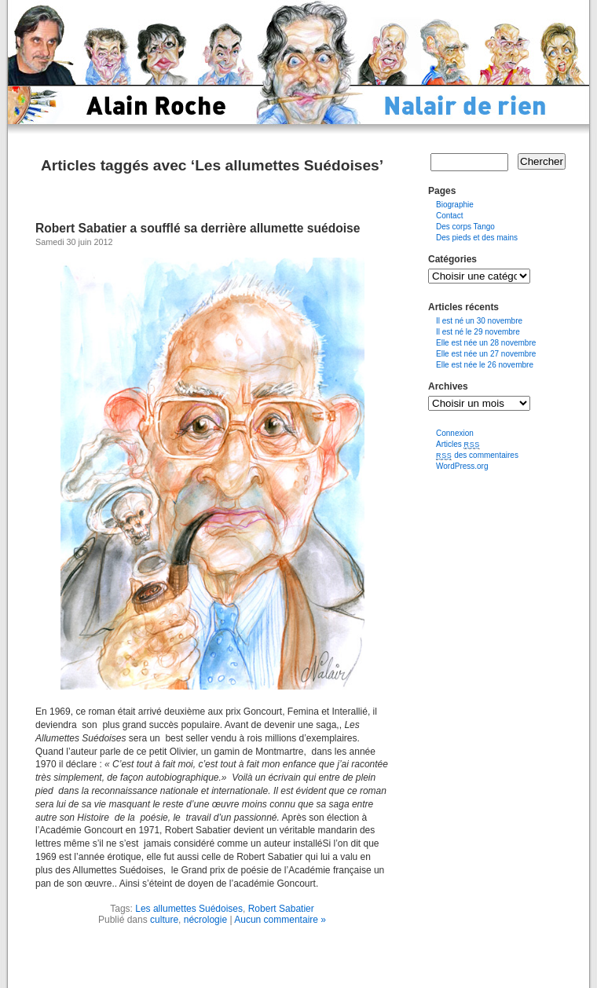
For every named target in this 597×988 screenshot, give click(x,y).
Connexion (455, 433)
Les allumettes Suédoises (189, 908)
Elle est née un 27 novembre (486, 353)
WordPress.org (462, 466)
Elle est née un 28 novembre (486, 342)
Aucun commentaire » (280, 919)
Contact (449, 215)
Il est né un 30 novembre (479, 321)
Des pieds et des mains (477, 237)
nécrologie (205, 919)
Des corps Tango (465, 226)
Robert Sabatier (281, 908)
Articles (458, 444)
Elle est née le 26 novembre (484, 364)
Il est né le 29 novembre (478, 332)
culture (164, 919)
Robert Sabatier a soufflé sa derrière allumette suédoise (197, 228)
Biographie (455, 204)
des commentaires (477, 455)
